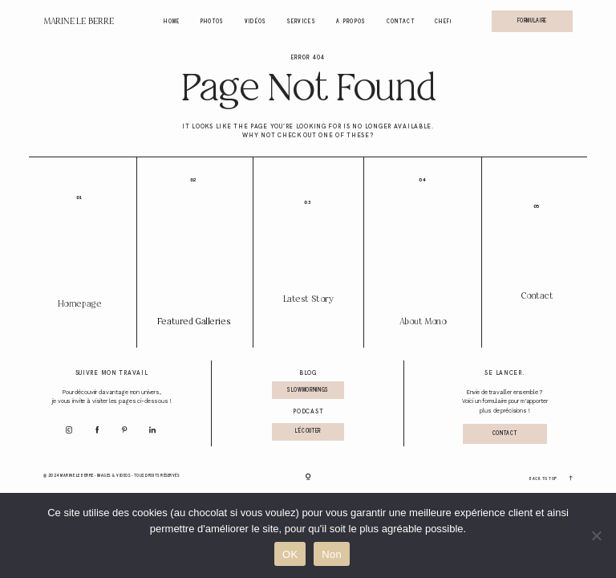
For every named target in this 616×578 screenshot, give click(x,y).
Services (302, 22)
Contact (401, 22)
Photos (213, 22)
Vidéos (256, 22)
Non (332, 554)
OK (290, 554)
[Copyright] (308, 477)
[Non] (596, 535)
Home (172, 22)
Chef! (443, 22)
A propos (351, 22)
